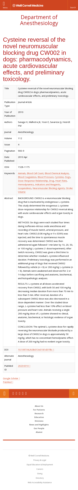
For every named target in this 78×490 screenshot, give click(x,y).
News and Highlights (39, 424)
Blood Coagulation (27, 176)
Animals (22, 173)
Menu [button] (5, 7)
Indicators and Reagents (47, 184)
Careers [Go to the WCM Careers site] (39, 469)
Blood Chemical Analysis (57, 173)
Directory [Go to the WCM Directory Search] (40, 478)
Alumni (39, 432)
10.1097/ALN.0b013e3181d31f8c (35, 349)
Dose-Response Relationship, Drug (36, 180)
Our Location (4, 393)
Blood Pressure (46, 176)
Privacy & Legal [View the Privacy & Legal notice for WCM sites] (39, 460)
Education (39, 417)
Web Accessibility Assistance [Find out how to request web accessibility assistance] (40, 482)
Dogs (67, 176)
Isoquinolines (24, 188)
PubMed (7, 382)
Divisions (39, 421)
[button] (73, 5)
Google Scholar (10, 378)
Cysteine (59, 176)
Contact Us (73, 393)
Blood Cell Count (35, 173)
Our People (39, 428)
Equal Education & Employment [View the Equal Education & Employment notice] (40, 464)
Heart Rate (61, 180)
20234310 (23, 365)
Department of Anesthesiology (39, 20)
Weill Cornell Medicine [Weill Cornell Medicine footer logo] (39, 445)
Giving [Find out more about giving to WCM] (39, 473)
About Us (39, 406)
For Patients (39, 410)
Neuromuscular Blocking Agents (49, 188)
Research (39, 413)
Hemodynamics (26, 184)
